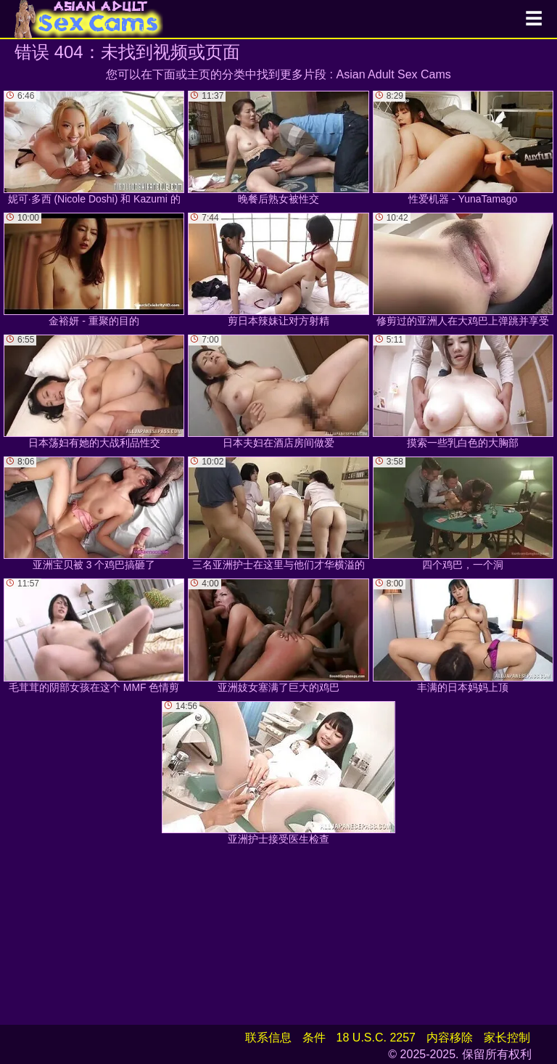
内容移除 (449, 1037)
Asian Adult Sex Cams (394, 74)
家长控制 (507, 1037)
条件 (314, 1037)
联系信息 (268, 1037)
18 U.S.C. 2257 (376, 1037)
